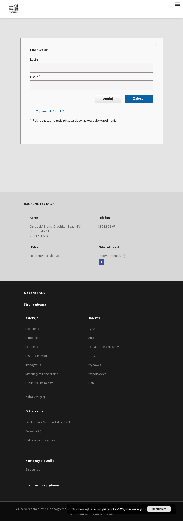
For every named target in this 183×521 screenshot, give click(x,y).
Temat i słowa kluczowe (104, 347)
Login (35, 60)
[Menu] (177, 4)
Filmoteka (32, 338)
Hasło (35, 77)
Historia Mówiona (37, 356)
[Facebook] (101, 262)
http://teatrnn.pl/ (113, 256)
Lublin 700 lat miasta (39, 383)
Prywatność (33, 431)
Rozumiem (159, 509)
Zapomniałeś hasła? (50, 111)
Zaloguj (139, 99)
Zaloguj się (33, 469)
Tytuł (91, 329)
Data (91, 383)
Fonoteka (31, 347)
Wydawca (94, 365)
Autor (92, 338)
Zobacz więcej (35, 397)
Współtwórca (97, 374)
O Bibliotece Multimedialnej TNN (47, 422)
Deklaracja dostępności (41, 440)
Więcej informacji (131, 509)
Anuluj (108, 99)
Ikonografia (33, 365)
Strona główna (35, 304)
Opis (91, 356)
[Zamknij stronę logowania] (157, 44)
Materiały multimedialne (41, 374)
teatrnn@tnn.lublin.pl (45, 256)
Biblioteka (32, 329)
